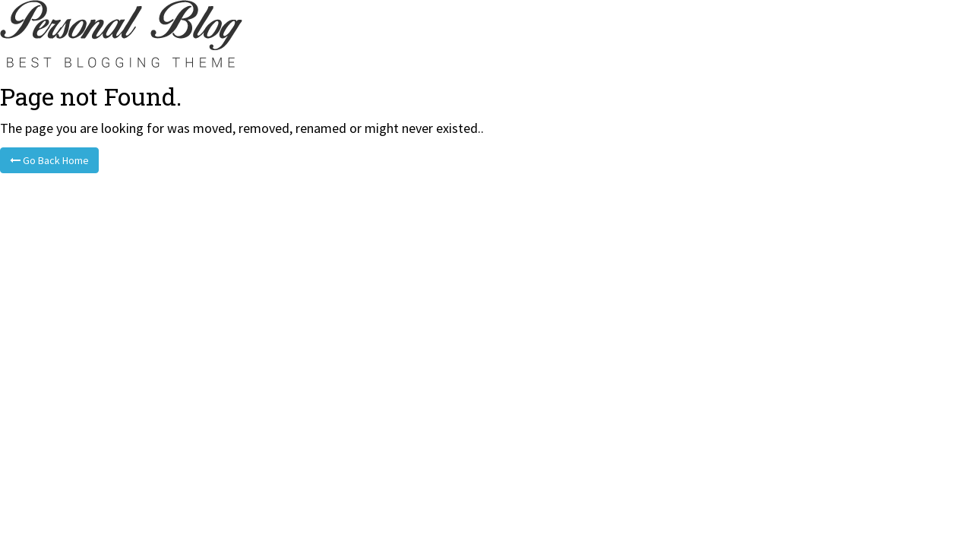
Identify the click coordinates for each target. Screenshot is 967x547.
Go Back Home (49, 160)
